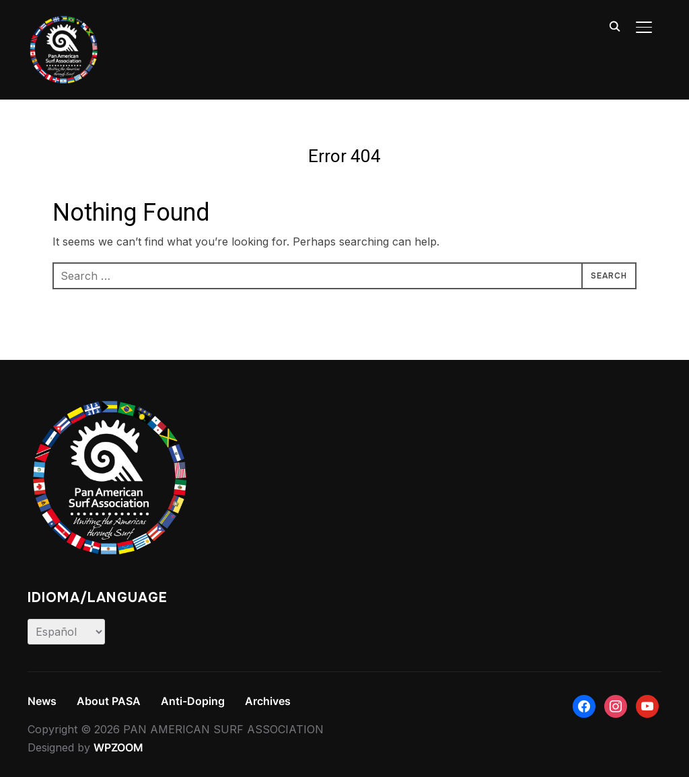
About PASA (109, 701)
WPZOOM (118, 747)
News (42, 701)
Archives (268, 701)
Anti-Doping (193, 701)
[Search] (614, 25)
